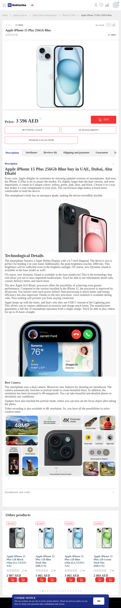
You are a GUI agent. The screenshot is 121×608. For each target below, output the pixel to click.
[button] (60, 76)
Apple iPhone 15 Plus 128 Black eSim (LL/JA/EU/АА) (17, 561)
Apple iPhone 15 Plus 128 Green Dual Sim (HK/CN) (103, 561)
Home (5, 15)
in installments (88, 130)
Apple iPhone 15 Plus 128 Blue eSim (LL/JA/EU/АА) (75, 561)
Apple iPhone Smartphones (44, 15)
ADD (106, 119)
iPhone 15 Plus (69, 15)
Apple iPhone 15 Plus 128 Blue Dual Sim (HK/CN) (45, 561)
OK (99, 601)
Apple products (20, 15)
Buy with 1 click (32, 130)
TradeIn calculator (41, 140)
